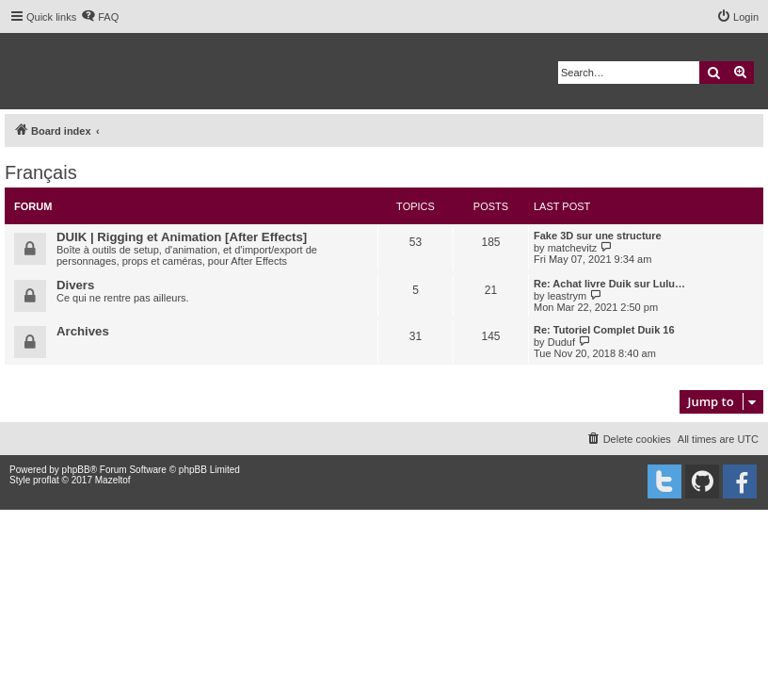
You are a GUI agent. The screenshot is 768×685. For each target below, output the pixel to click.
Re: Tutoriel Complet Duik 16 (604, 329)
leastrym (567, 296)
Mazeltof (113, 480)
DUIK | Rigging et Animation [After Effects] (181, 237)
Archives (82, 331)
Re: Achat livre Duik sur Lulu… (609, 283)
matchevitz (573, 247)
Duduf (561, 342)
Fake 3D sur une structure (598, 235)
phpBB (76, 470)
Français (41, 172)
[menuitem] (100, 17)
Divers (75, 285)
